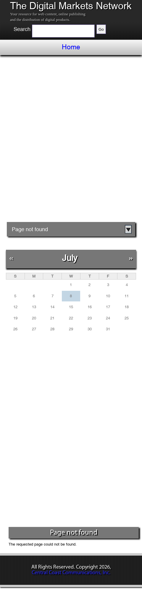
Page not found (30, 229)
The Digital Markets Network (71, 6)
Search (22, 29)
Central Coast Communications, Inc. (71, 573)
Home (71, 47)
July (70, 258)
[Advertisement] (71, 140)
